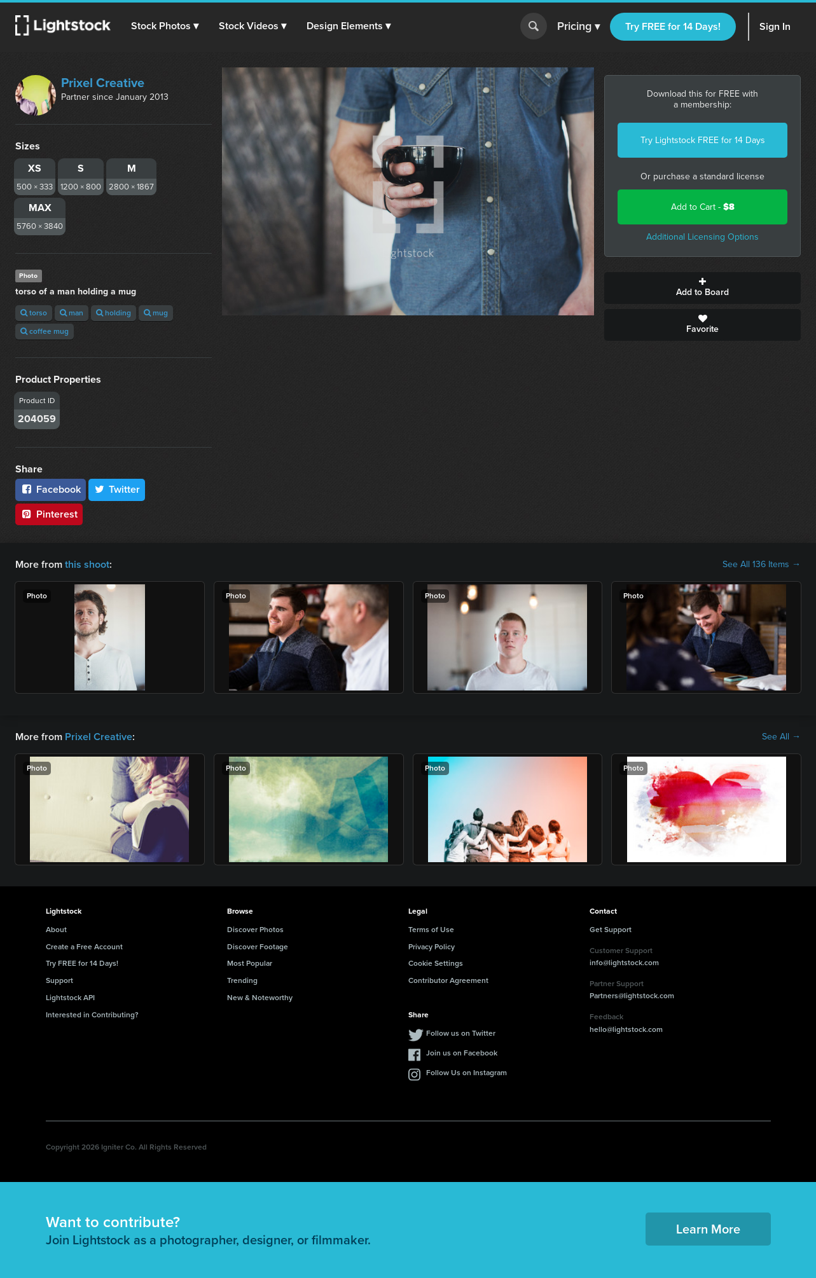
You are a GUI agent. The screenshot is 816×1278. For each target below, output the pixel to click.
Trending (242, 980)
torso (33, 313)
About (56, 929)
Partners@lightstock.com (632, 995)
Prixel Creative (102, 82)
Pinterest (49, 514)
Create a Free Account (84, 946)
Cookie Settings (435, 963)
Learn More (708, 1229)
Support (59, 980)
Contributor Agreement (448, 980)
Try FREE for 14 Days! (673, 26)
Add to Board (702, 288)
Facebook (50, 489)
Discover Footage (257, 946)
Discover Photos (255, 929)
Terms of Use (431, 929)
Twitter (117, 489)
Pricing (578, 27)
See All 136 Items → (762, 564)
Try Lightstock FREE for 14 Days (702, 140)
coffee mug (44, 331)
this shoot (87, 564)
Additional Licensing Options (702, 237)
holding (113, 313)
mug (156, 313)
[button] (164, 26)
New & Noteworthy (260, 997)
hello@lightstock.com (626, 1029)
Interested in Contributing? (92, 1014)
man (71, 313)
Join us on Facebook (461, 1053)
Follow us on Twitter (460, 1033)
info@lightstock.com (624, 962)
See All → (781, 737)
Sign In (775, 26)
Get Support (611, 929)
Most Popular (249, 963)
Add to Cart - (703, 207)
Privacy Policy (431, 946)
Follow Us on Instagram (466, 1072)
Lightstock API (70, 997)
